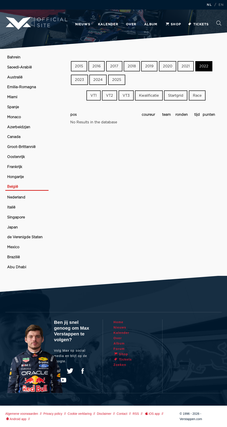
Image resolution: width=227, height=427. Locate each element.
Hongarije (15, 177)
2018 (132, 66)
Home (118, 322)
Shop (173, 24)
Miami (12, 97)
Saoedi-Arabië (19, 67)
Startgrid (175, 95)
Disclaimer (104, 413)
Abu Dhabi (16, 267)
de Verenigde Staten (25, 237)
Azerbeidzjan (18, 127)
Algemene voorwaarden (21, 413)
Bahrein (13, 57)
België (12, 186)
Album (150, 24)
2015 (79, 66)
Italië (11, 207)
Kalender (108, 24)
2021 (186, 66)
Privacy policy (53, 413)
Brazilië (13, 257)
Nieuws (82, 24)
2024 (98, 80)
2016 (96, 66)
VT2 (109, 95)
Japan (12, 227)
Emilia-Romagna (21, 87)
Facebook (82, 371)
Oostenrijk (16, 157)
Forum (119, 349)
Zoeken (218, 23)
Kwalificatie (149, 95)
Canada (13, 137)
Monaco (14, 117)
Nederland (16, 197)
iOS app (152, 413)
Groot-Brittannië (21, 147)
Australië (14, 77)
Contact (122, 413)
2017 (114, 66)
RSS (136, 413)
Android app (15, 419)
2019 (149, 66)
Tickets (198, 24)
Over (131, 24)
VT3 (126, 95)
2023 (79, 80)
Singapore (16, 217)
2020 (167, 66)
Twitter (70, 371)
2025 (116, 80)
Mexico (13, 247)
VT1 (93, 95)
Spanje (13, 107)
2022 (203, 66)
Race (197, 95)
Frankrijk (14, 167)
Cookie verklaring (80, 413)
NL (209, 5)
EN (221, 5)
